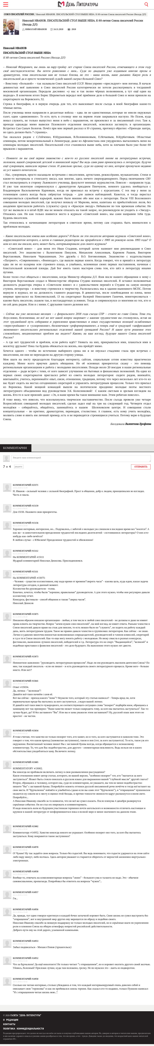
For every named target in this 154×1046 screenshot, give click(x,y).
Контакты (9, 1025)
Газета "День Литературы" (22, 1015)
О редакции (10, 1020)
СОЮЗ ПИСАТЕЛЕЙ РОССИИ (19, 14)
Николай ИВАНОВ (36, 29)
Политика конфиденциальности (23, 1030)
